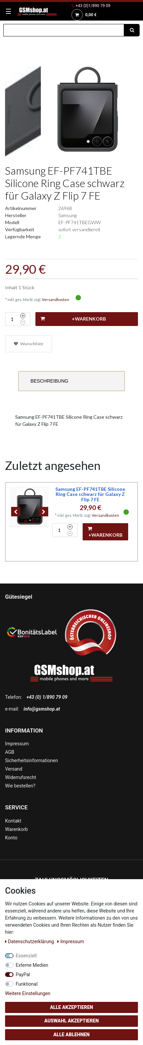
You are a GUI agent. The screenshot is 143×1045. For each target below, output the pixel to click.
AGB (9, 752)
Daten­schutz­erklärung (30, 941)
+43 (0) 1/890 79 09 (46, 697)
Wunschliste (28, 343)
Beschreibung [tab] (49, 381)
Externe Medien (32, 965)
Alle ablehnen (71, 1034)
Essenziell (26, 955)
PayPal (23, 974)
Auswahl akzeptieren (71, 1020)
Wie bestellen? (20, 785)
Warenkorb (16, 829)
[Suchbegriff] (63, 30)
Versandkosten (55, 299)
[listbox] (29, 506)
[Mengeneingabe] (12, 319)
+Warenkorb (73, 319)
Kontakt (13, 821)
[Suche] (132, 30)
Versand (13, 769)
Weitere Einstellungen (27, 993)
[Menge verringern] (22, 322)
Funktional (27, 984)
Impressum (17, 743)
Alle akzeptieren (71, 1007)
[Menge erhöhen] (22, 316)
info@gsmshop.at (42, 709)
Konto (11, 837)
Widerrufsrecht (20, 777)
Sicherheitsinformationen (31, 760)
